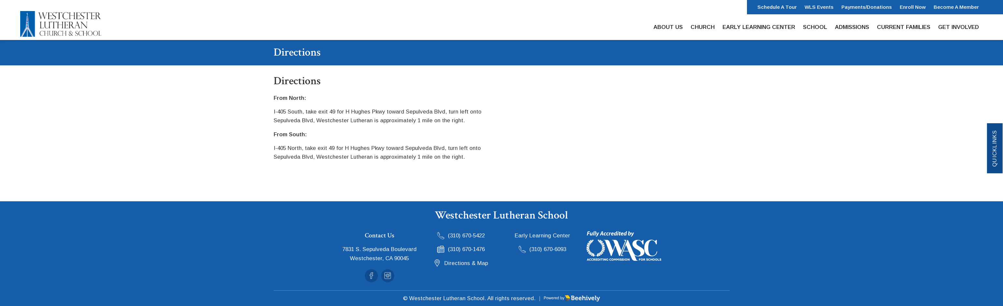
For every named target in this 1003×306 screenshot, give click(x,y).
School (815, 27)
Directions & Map (466, 263)
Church (703, 27)
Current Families (903, 27)
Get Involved (958, 27)
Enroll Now (913, 7)
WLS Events (819, 7)
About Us (668, 27)
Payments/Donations (866, 7)
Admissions (852, 27)
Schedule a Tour (777, 7)
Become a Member (956, 7)
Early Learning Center (759, 27)
